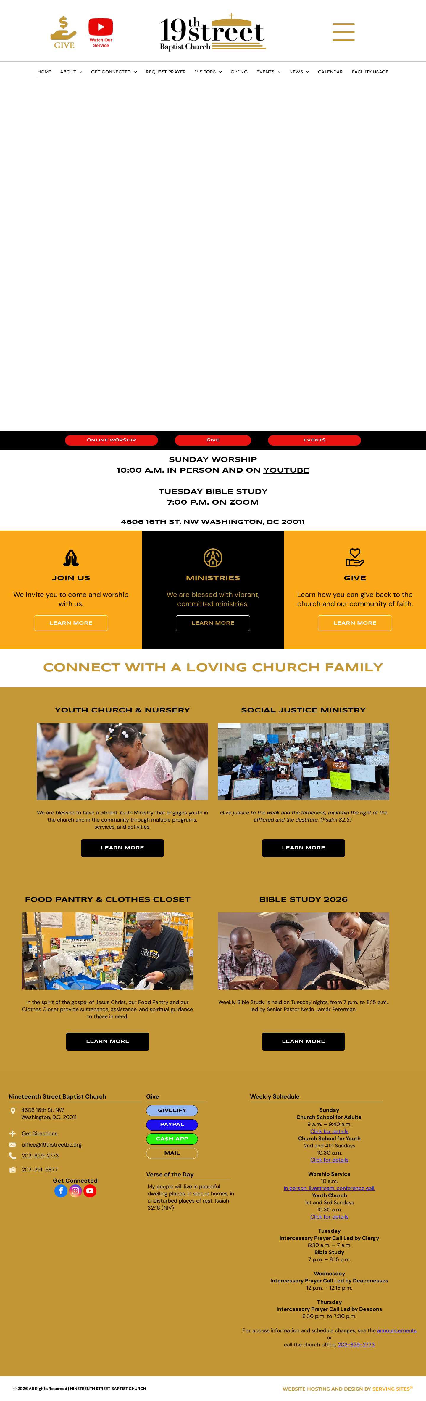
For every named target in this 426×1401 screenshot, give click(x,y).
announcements (397, 1330)
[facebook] (60, 1191)
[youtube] (89, 1191)
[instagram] (75, 1191)
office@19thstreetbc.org (52, 1144)
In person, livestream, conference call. (329, 1188)
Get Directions (39, 1133)
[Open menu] (344, 32)
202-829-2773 (40, 1155)
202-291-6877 (40, 1169)
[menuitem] (44, 71)
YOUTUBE (286, 470)
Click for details (329, 1131)
